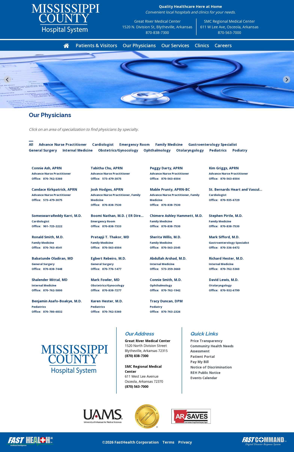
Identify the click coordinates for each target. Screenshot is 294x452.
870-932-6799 (229, 290)
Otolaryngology (190, 150)
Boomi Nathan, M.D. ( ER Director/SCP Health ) (130, 215)
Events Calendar (203, 378)
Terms (168, 442)
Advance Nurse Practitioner (63, 144)
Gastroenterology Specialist (212, 144)
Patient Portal (202, 356)
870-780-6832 (52, 311)
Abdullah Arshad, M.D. (168, 258)
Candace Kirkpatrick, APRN (54, 189)
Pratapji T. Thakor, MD (110, 237)
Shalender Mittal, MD (50, 279)
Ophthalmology (157, 150)
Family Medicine (169, 144)
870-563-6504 (170, 178)
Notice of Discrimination (211, 367)
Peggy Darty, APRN (166, 168)
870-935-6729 (229, 200)
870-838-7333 (111, 226)
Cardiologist (103, 144)
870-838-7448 (52, 269)
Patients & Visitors (96, 45)
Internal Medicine (77, 150)
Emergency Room (134, 144)
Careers (223, 45)
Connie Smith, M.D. (166, 279)
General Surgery (43, 150)
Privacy (185, 442)
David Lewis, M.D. (223, 279)
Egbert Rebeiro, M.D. (108, 258)
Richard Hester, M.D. (226, 258)
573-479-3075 (111, 178)
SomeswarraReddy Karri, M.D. (57, 215)
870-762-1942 (170, 290)
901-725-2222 (52, 226)
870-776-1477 (111, 269)
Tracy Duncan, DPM (166, 301)
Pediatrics (218, 150)
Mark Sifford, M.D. (224, 237)
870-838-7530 (111, 205)
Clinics (202, 45)
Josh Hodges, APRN (107, 189)
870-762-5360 (52, 178)
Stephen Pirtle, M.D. (226, 215)
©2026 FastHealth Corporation (130, 442)
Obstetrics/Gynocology (118, 150)
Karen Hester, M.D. (107, 301)
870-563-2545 (170, 247)
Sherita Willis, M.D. (165, 237)
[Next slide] (286, 79)
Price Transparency (206, 340)
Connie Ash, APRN (47, 168)
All (31, 144)
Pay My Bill (199, 361)
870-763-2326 (170, 311)
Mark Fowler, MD (105, 279)
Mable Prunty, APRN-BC (170, 189)
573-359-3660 (170, 269)
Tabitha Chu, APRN (107, 168)
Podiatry (239, 150)
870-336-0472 (229, 247)
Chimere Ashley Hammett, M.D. (176, 215)
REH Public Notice (205, 372)
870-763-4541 (52, 247)
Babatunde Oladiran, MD (52, 258)
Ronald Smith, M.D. (48, 237)
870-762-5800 (52, 290)
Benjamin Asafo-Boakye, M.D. (57, 301)
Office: (37, 178)
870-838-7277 (111, 290)
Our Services (175, 45)
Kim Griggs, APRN (224, 168)
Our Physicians (139, 45)
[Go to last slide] (7, 79)
